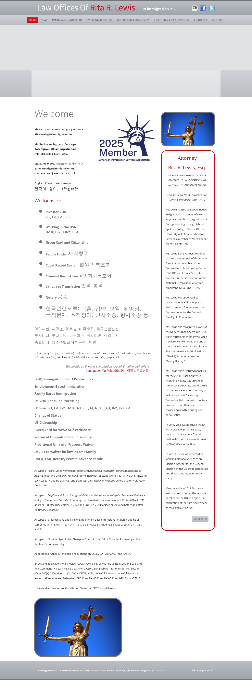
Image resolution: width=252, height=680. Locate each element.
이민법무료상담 (138, 370)
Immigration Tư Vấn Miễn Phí (105, 370)
